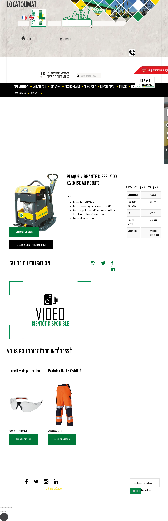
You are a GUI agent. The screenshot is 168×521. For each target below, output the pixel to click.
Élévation (55, 87)
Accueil (27, 39)
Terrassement (21, 87)
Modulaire (136, 87)
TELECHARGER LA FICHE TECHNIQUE (31, 245)
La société (66, 39)
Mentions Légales (37, 494)
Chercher (135, 491)
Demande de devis (24, 232)
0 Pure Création (54, 488)
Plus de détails (23, 439)
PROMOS (35, 93)
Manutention (39, 87)
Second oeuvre (72, 87)
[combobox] (141, 490)
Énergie (123, 87)
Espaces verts (107, 87)
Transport (90, 87)
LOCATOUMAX (20, 93)
